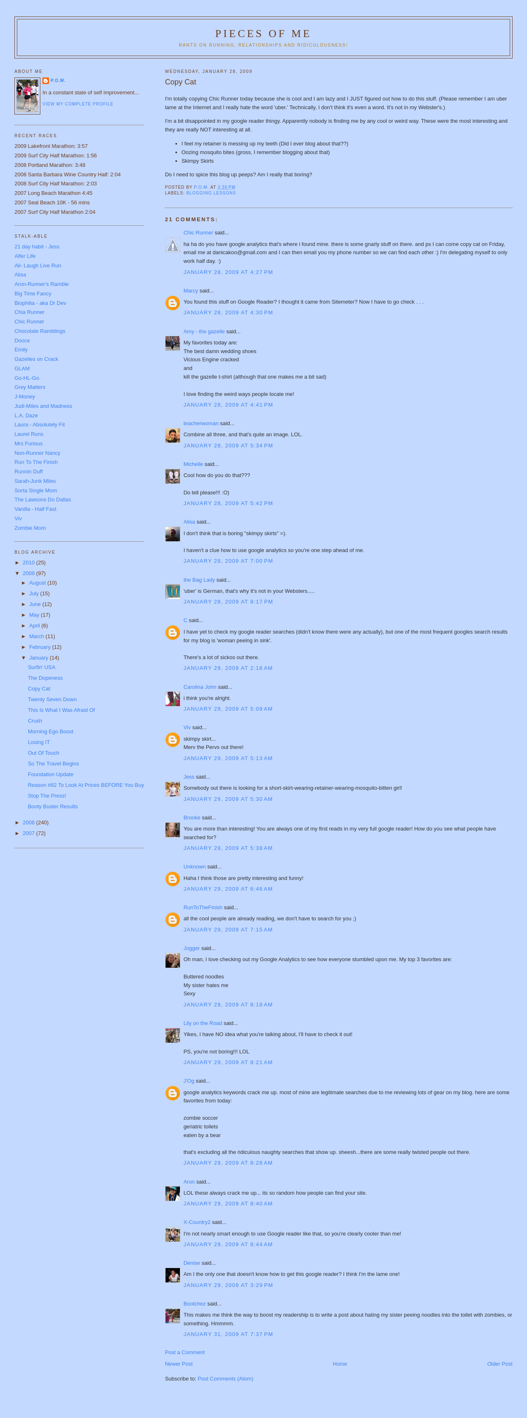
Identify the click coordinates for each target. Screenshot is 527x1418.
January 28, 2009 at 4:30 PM (228, 312)
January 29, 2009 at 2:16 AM (228, 668)
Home (340, 1364)
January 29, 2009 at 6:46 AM (228, 889)
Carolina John (200, 687)
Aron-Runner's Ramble (41, 284)
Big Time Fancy (32, 293)
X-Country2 (197, 1222)
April (35, 625)
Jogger (192, 948)
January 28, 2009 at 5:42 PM (228, 503)
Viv (187, 727)
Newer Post (179, 1364)
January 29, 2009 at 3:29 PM (228, 1285)
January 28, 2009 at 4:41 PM (228, 405)
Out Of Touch (43, 753)
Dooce (22, 340)
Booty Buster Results (53, 806)
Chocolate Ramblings (39, 331)
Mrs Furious (28, 443)
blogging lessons (211, 193)
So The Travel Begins (53, 763)
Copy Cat (39, 689)
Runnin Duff (28, 471)
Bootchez (195, 1304)
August (38, 583)
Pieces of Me (263, 34)
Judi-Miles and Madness (43, 406)
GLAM (22, 368)
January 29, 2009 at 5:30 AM (228, 799)
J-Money (24, 396)
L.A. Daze (26, 415)
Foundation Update (51, 774)
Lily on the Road (203, 1023)
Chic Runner (198, 232)
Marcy (191, 291)
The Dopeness (45, 678)
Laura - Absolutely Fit (39, 424)
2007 (29, 833)
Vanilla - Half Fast (35, 509)
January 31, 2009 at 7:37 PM (228, 1334)
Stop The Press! (47, 796)
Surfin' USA (42, 667)
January (39, 658)
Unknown (195, 866)
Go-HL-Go (26, 378)
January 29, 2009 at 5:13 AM (228, 758)
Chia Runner (29, 312)
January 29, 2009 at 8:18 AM (228, 1004)
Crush (35, 721)
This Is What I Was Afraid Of (61, 710)
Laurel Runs (28, 434)
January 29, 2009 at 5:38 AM (228, 848)
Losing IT (39, 742)
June (35, 604)
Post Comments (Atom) (225, 1379)
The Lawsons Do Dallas (42, 499)
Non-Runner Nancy (37, 453)
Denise (192, 1263)
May (35, 615)
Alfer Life (24, 256)
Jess (189, 777)
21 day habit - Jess (36, 246)
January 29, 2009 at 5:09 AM (228, 709)
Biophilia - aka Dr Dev (40, 303)
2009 (29, 573)
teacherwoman (201, 423)
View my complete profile (78, 104)
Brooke (192, 817)
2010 (29, 562)
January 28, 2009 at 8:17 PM (228, 602)
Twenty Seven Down (52, 699)
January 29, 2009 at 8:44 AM (228, 1244)
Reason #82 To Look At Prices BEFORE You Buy (86, 785)
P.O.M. (58, 80)
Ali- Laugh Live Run (37, 265)
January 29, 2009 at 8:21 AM (228, 1062)
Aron (189, 1182)
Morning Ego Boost (51, 731)
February (40, 647)
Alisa (189, 522)
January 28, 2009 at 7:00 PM (228, 561)
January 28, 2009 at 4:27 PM (228, 272)
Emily (21, 349)
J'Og (189, 1081)
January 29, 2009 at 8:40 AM (228, 1203)
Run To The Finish (36, 462)
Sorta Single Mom (35, 490)
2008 (29, 822)
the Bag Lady (199, 580)
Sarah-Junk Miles (35, 481)
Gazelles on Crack (36, 359)
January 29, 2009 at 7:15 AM (228, 930)
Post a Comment (185, 1352)
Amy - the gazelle (204, 331)
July (34, 593)
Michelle (193, 464)
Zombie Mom (30, 528)
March (37, 636)
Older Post (499, 1364)
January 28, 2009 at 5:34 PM (228, 445)
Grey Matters (29, 387)
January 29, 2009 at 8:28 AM (228, 1163)
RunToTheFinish (203, 907)
